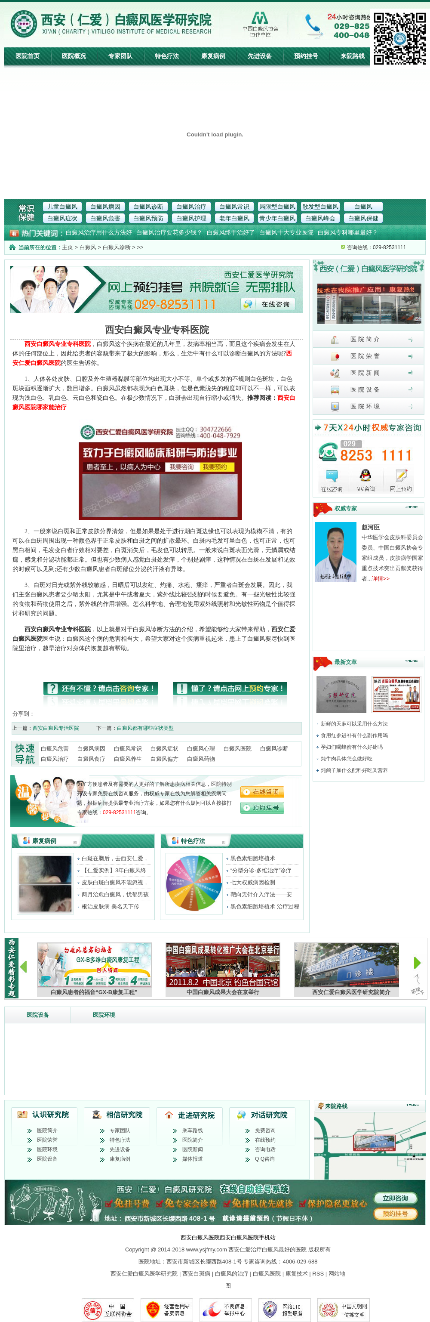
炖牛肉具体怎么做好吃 (346, 759)
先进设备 (260, 56)
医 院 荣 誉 (355, 356)
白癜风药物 (201, 759)
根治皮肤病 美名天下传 (110, 906)
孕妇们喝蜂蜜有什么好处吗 (352, 747)
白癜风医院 (238, 748)
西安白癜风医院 (200, 1237)
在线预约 (265, 1140)
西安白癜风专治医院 (56, 728)
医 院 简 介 (355, 339)
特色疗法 (167, 56)
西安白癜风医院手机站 (248, 1237)
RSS (318, 1273)
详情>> (381, 578)
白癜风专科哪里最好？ (348, 232)
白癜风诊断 (148, 206)
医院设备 (38, 1015)
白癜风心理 (201, 748)
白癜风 (363, 206)
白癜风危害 (105, 218)
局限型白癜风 (277, 206)
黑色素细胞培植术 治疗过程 (264, 906)
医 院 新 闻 (355, 373)
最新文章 (346, 662)
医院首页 (27, 56)
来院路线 (353, 56)
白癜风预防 (148, 218)
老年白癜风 (234, 218)
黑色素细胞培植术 (252, 858)
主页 (67, 247)
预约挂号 (306, 56)
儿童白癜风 (62, 206)
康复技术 (297, 1273)
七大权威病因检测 (252, 882)
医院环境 (104, 1015)
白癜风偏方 (164, 759)
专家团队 (120, 56)
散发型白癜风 (320, 206)
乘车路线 (192, 1130)
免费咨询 (265, 1130)
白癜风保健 (363, 218)
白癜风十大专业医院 (286, 232)
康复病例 (213, 56)
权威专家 (346, 508)
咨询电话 (265, 1149)
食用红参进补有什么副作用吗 (354, 735)
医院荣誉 (47, 1140)
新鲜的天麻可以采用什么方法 (354, 724)
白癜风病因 (105, 206)
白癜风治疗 (191, 206)
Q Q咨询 (265, 1159)
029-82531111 (119, 812)
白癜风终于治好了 (231, 232)
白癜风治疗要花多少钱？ (169, 232)
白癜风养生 (128, 759)
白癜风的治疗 (232, 1273)
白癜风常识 (234, 206)
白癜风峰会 (320, 218)
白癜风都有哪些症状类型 (145, 728)
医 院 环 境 (355, 406)
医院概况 (74, 56)
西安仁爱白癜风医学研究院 (144, 1273)
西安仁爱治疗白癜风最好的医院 (267, 1249)
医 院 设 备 (355, 390)
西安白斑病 (196, 1273)
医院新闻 (192, 1149)
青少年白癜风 (277, 218)
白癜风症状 (62, 218)
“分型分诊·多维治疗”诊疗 (261, 870)
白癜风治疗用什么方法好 (99, 232)
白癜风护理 (191, 218)
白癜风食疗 (91, 759)
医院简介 (47, 1130)
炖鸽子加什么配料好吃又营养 (354, 770)
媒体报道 (192, 1159)
